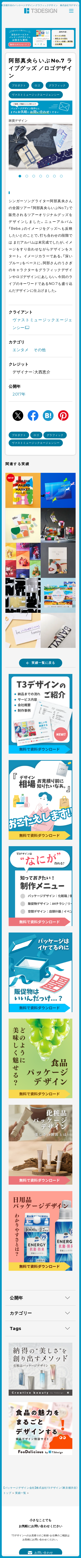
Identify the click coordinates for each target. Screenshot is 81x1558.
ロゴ (37, 85)
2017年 (19, 394)
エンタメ (21, 350)
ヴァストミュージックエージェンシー (36, 94)
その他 (40, 350)
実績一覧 (20, 1492)
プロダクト (19, 85)
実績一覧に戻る (40, 663)
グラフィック (57, 85)
